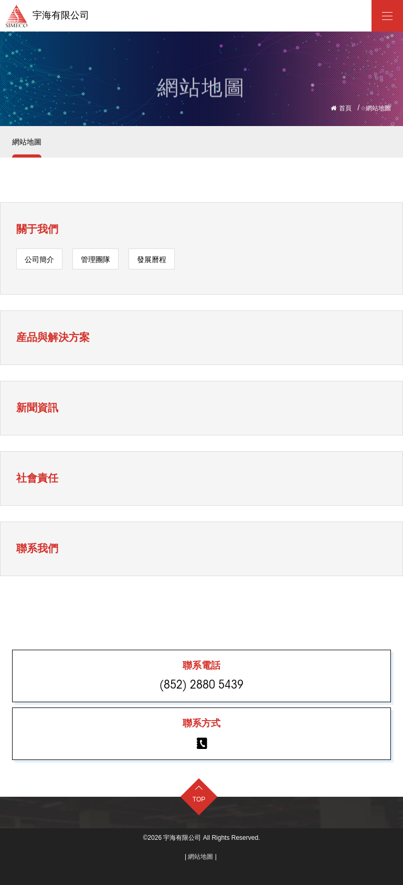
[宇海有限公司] (387, 16)
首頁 (345, 108)
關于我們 (37, 229)
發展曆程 (151, 259)
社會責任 (37, 478)
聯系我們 (37, 548)
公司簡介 (39, 259)
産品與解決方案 (53, 337)
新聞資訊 (37, 407)
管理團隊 (95, 259)
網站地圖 (378, 108)
